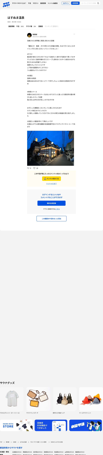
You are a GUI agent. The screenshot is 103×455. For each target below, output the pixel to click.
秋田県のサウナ (58, 452)
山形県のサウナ (69, 452)
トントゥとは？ (51, 183)
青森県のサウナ (27, 452)
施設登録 (43, 3)
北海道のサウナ (17, 452)
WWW (35, 34)
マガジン (35, 3)
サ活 (29, 3)
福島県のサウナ (79, 452)
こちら (57, 209)
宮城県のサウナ (48, 452)
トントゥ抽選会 (53, 3)
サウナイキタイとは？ (19, 3)
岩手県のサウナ (38, 452)
